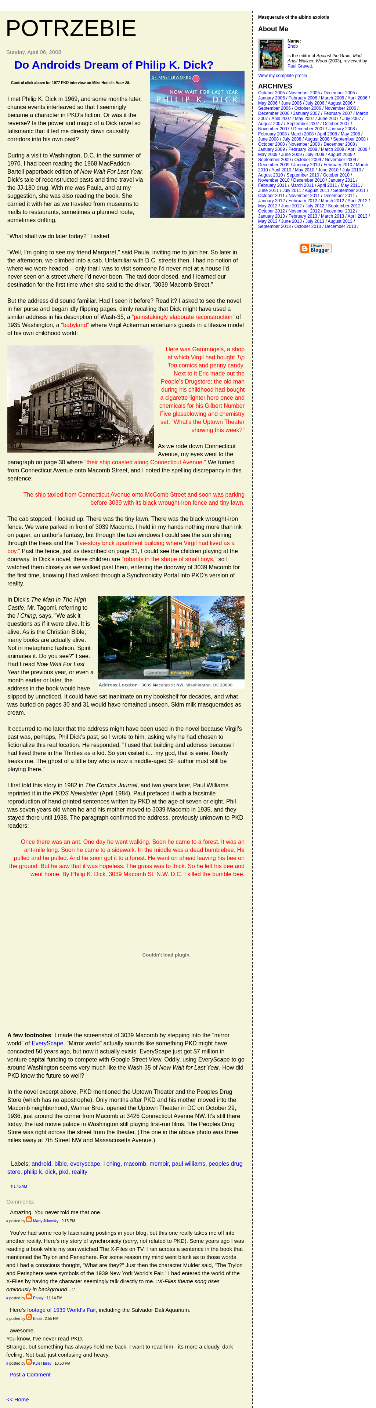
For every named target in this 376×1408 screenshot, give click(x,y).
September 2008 (349, 139)
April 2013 (358, 216)
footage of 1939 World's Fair (61, 1310)
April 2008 (327, 134)
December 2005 (339, 92)
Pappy (38, 1298)
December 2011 (339, 195)
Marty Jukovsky (45, 1221)
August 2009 (340, 154)
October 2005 (271, 92)
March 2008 (302, 134)
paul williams (188, 1164)
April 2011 (327, 185)
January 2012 (271, 200)
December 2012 (339, 211)
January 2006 (271, 98)
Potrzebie (71, 28)
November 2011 (304, 195)
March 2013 (332, 216)
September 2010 (302, 175)
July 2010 (351, 170)
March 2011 (302, 185)
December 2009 (273, 164)
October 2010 (336, 175)
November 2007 (273, 128)
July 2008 (291, 139)
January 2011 (341, 180)
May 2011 (350, 185)
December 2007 (308, 128)
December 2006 (273, 113)
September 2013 (274, 226)
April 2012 (358, 200)
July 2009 (315, 154)
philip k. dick (39, 1172)
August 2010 (270, 175)
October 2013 (307, 226)
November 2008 (304, 144)
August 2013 (340, 221)
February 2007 (337, 113)
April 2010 (281, 170)
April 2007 (281, 118)
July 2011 (291, 190)
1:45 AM (20, 1186)
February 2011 (272, 185)
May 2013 (268, 221)
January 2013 (271, 216)
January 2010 (306, 164)
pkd (64, 1172)
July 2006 (315, 103)
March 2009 (332, 149)
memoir (159, 1164)
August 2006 (340, 103)
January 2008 (341, 128)
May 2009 (268, 154)
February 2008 (272, 134)
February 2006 (303, 98)
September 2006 (274, 108)
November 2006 (340, 108)
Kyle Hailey (42, 1363)
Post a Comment (30, 1374)
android (41, 1164)
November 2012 (304, 211)
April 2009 (358, 149)
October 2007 (336, 123)
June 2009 (291, 154)
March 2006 (332, 98)
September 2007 (302, 123)
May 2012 (268, 205)
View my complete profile (282, 75)
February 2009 (303, 149)
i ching (112, 1164)
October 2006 (307, 108)
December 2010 (308, 180)
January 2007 (306, 113)
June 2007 (328, 118)
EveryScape (47, 1043)
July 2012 (315, 205)
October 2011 (271, 195)
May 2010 (304, 170)
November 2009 (340, 159)
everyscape (85, 1164)
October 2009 (307, 159)
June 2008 (268, 139)
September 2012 (344, 205)
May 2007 (304, 118)
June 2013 (291, 221)
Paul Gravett (300, 66)
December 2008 (339, 144)
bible (60, 1164)
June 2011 (268, 190)
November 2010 (273, 180)
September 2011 (349, 190)
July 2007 (351, 118)
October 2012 (271, 211)
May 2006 (268, 103)
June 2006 (291, 103)
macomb (135, 1164)
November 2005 (304, 92)
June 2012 (291, 205)
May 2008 (350, 134)
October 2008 (271, 144)
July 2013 (315, 221)
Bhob (37, 1319)
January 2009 (271, 149)
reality (79, 1172)
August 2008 (317, 139)
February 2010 (337, 164)
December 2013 (340, 226)
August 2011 (317, 190)
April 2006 (358, 98)
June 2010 (328, 170)
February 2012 (303, 200)
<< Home (17, 1399)
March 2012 (332, 200)
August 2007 (270, 123)
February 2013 (303, 216)
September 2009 (274, 159)
